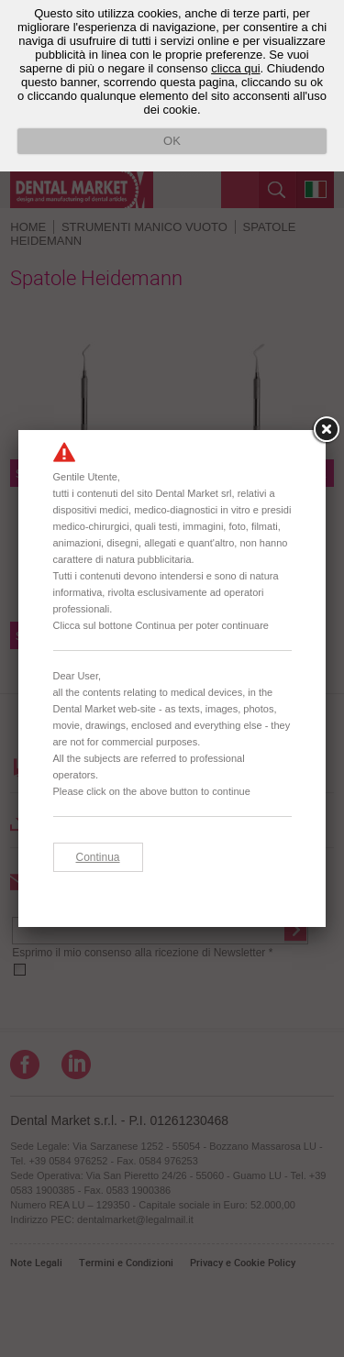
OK (172, 141)
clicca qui (235, 68)
